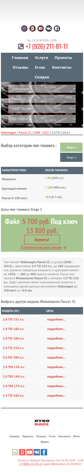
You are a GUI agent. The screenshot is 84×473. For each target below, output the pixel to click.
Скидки (42, 77)
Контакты (61, 67)
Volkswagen (8, 132)
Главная (20, 57)
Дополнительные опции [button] (41, 247)
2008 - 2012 (41, 132)
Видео (45, 442)
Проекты (63, 57)
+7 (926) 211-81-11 (47, 46)
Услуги (41, 57)
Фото (76, 436)
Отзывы (20, 67)
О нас (40, 67)
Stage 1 (71, 147)
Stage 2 (71, 157)
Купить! (42, 240)
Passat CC (25, 132)
